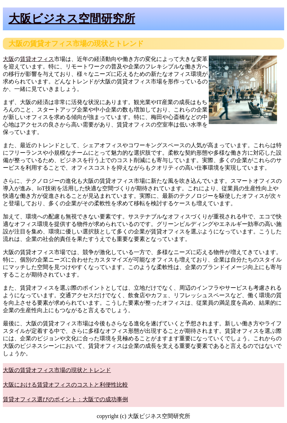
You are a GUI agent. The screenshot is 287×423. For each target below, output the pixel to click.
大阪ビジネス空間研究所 (72, 18)
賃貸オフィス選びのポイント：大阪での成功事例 (65, 399)
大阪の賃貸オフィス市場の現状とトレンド (57, 370)
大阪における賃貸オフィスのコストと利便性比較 (65, 385)
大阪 (8, 59)
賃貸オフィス (37, 59)
